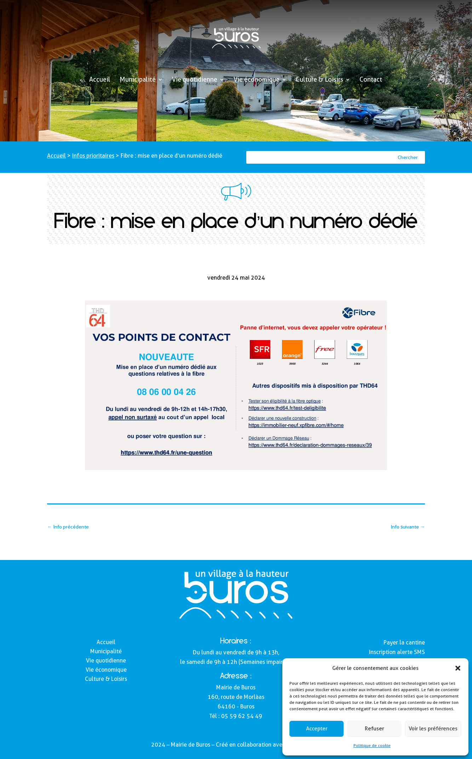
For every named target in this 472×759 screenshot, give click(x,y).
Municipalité (138, 80)
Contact (370, 80)
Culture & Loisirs (319, 80)
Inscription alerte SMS (397, 652)
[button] (457, 668)
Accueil (99, 80)
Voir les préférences (433, 728)
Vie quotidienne (194, 80)
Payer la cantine (404, 642)
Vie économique (257, 80)
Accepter (316, 728)
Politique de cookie (372, 745)
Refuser (374, 728)
